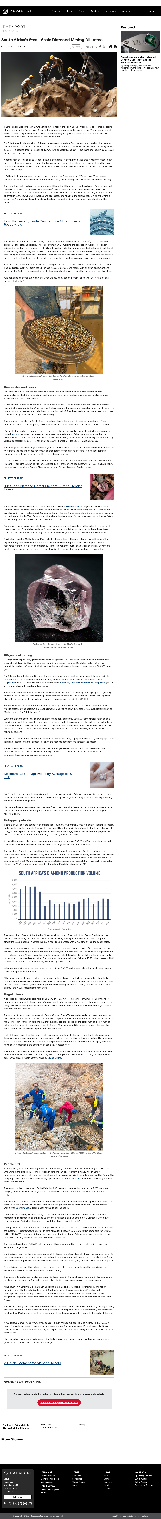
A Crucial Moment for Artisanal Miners (32, 1363)
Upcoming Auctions (143, 1476)
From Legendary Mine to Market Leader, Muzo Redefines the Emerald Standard (138, 60)
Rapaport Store (10, 1488)
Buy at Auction (141, 1479)
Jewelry (107, 1485)
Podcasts (108, 1488)
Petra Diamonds (72, 1178)
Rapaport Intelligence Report (50, 1491)
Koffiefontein (72, 506)
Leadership (8, 1482)
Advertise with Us (11, 1485)
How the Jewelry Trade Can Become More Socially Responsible (42, 222)
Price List (57, 11)
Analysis (107, 1479)
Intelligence (110, 11)
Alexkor (15, 434)
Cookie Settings (130, 1516)
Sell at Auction (141, 1482)
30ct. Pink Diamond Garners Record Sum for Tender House (43, 487)
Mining (82, 1424)
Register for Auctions (144, 1485)
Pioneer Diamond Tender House (75, 467)
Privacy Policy (115, 1516)
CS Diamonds (22, 1208)
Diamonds (76, 1476)
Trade (70, 11)
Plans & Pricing (78, 1482)
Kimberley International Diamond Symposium (82, 682)
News (82, 11)
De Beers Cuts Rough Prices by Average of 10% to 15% (41, 775)
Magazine (108, 1482)
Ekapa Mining (54, 1058)
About (6, 1479)
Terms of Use (143, 1516)
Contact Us (8, 1491)
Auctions (95, 11)
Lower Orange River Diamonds (31, 189)
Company (127, 11)
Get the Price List (48, 1476)
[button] (110, 46)
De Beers (60, 431)
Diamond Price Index (50, 1479)
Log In (152, 11)
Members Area (47, 1482)
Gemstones (77, 1479)
